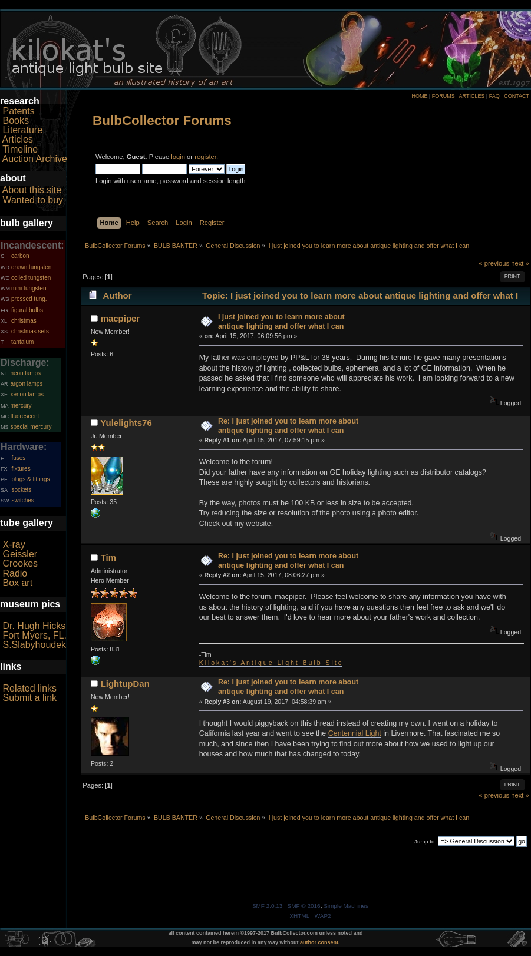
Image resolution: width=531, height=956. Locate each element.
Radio (14, 573)
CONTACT (516, 96)
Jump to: (425, 841)
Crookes (20, 563)
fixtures (20, 468)
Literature (22, 130)
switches (22, 500)
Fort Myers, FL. (34, 635)
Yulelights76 (125, 423)
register (205, 156)
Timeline (20, 149)
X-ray (13, 545)
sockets (21, 490)
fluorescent (24, 416)
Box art (17, 583)
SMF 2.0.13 (267, 905)
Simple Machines (346, 905)
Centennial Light (354, 733)
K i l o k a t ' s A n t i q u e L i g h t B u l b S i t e (270, 662)
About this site (32, 190)
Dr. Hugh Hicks (33, 626)
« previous (494, 263)
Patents (18, 111)
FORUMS (443, 96)
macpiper (120, 318)
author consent (319, 942)
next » (520, 263)
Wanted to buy (32, 200)
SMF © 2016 (304, 905)
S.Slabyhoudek (34, 645)
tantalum (22, 342)
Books (15, 120)
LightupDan (125, 684)
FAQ (494, 96)
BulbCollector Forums (162, 120)
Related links (29, 688)
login (178, 156)
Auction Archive (34, 159)
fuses (18, 458)
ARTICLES (472, 96)
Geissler (19, 554)
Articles (17, 139)
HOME (419, 96)
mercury (20, 405)
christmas (24, 320)
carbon (20, 256)
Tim (108, 558)
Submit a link (29, 698)
